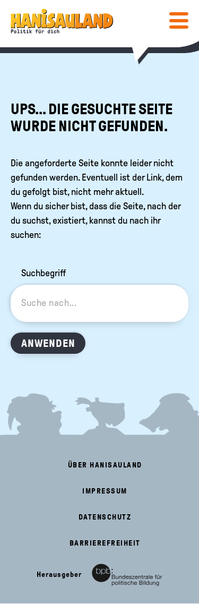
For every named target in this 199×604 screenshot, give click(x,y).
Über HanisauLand (105, 465)
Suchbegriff (43, 273)
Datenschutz (105, 517)
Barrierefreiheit (105, 543)
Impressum (104, 491)
